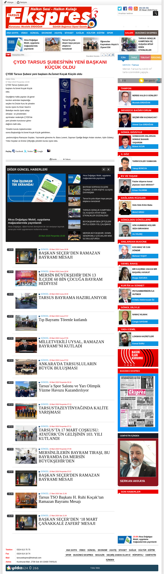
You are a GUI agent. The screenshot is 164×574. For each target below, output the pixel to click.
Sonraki (108, 169)
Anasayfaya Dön (18, 55)
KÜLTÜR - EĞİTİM (95, 33)
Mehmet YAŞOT (139, 256)
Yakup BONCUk (139, 168)
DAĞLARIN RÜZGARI (133, 197)
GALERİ (129, 33)
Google (40, 151)
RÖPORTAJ (137, 555)
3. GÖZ (125, 154)
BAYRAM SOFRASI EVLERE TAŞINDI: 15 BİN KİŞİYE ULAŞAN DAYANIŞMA (98, 190)
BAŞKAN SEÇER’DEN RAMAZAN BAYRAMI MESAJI (69, 255)
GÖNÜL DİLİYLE (130, 307)
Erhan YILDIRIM (139, 190)
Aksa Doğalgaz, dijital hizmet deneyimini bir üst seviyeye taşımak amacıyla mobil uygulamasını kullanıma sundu (36, 228)
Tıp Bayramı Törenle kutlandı (63, 320)
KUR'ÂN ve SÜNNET (132, 285)
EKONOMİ (47, 33)
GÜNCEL (34, 33)
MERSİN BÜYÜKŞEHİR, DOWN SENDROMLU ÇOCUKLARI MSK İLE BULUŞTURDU (97, 236)
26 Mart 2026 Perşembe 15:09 (52, 236)
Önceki (104, 169)
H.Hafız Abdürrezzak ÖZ (143, 300)
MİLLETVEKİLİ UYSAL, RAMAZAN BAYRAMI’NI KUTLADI (71, 344)
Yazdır (54, 159)
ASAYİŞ (58, 33)
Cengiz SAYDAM (140, 322)
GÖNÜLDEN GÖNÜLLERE (136, 219)
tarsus (103, 568)
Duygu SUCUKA (139, 278)
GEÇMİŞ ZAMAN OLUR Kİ (118, 555)
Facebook (19, 151)
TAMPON (126, 88)
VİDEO (24, 33)
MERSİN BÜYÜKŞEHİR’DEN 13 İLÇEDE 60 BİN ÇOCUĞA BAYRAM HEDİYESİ (71, 279)
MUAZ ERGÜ (138, 212)
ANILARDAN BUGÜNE (134, 241)
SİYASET (69, 33)
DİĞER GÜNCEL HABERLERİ (27, 169)
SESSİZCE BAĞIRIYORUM (136, 110)
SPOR (110, 33)
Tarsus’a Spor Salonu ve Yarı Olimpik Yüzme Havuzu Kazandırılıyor (69, 388)
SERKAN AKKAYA (132, 481)
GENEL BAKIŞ (129, 263)
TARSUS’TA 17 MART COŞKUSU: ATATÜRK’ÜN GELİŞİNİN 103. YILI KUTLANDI (70, 434)
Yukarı (68, 159)
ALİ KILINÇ (137, 234)
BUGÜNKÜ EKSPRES (146, 33)
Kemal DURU (138, 343)
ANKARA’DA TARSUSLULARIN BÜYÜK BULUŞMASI (68, 366)
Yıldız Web (95, 568)
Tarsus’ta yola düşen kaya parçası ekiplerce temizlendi (97, 199)
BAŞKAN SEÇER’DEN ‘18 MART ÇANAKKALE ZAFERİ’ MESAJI (68, 521)
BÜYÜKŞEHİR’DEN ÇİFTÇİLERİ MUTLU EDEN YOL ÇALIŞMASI (97, 223)
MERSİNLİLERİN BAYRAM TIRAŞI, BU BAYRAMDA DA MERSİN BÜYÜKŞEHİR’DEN (74, 456)
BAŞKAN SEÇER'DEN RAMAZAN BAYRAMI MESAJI (69, 477)
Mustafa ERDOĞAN (141, 103)
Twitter (30, 151)
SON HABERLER (130, 491)
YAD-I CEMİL (128, 329)
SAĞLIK (80, 33)
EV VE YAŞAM (129, 176)
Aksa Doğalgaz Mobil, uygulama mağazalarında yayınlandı (29, 221)
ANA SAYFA (12, 33)
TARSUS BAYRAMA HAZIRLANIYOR (73, 297)
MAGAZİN (99, 555)
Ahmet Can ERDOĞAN (142, 124)
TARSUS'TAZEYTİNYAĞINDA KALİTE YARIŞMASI (73, 410)
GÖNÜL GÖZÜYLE (131, 132)
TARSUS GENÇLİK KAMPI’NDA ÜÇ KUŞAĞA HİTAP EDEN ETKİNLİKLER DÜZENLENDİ (97, 213)
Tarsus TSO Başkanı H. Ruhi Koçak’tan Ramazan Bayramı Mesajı (71, 499)
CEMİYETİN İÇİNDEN (129, 436)
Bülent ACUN (138, 146)
